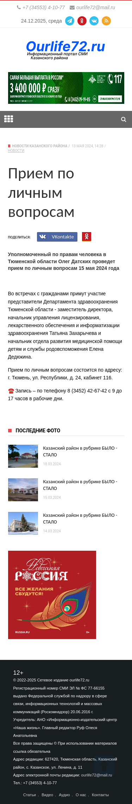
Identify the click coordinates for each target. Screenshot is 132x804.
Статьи (29, 795)
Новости (16, 151)
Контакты (100, 795)
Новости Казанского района (40, 146)
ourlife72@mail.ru (95, 7)
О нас (81, 795)
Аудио (64, 795)
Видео (47, 795)
